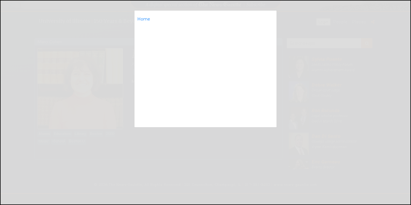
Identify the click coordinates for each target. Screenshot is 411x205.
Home (143, 19)
